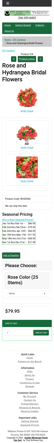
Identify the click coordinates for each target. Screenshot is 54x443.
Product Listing (27, 59)
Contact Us (30, 400)
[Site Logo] (27, 13)
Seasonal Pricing (29, 425)
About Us (9, 31)
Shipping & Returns (29, 408)
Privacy (30, 379)
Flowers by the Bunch (30, 361)
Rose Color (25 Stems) (23, 279)
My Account (29, 396)
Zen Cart (18, 440)
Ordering (39, 25)
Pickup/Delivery (29, 404)
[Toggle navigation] (8, 3)
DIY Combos (19, 39)
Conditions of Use (30, 383)
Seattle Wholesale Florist (36, 438)
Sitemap (29, 386)
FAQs (30, 371)
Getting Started (23, 25)
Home (7, 25)
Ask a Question (11, 255)
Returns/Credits (30, 411)
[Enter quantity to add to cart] (19, 332)
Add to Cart (41, 332)
